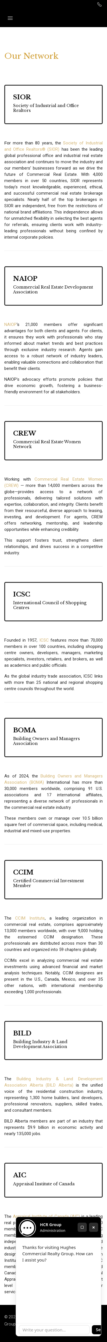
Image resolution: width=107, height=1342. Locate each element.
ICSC (44, 640)
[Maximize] (82, 1227)
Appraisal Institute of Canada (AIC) (46, 1216)
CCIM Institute (30, 918)
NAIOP (10, 324)
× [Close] (93, 1227)
